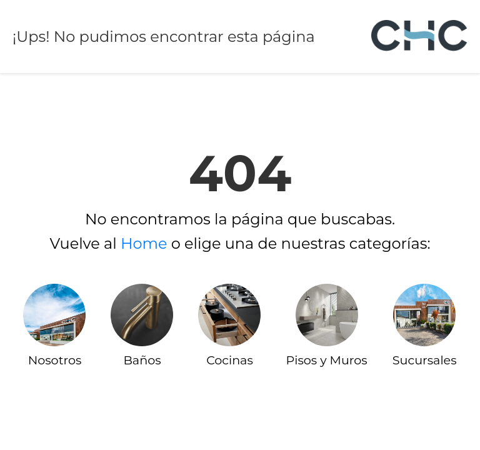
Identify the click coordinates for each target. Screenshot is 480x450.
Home (144, 243)
